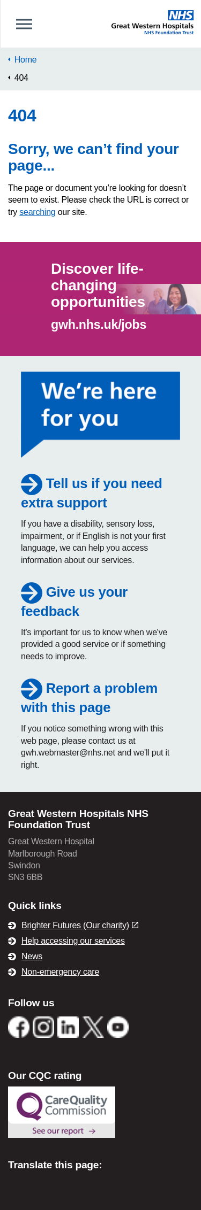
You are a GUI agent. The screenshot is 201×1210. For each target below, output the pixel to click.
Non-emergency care (60, 971)
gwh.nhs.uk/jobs (98, 325)
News (31, 956)
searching (37, 212)
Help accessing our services (73, 940)
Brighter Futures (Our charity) (79, 925)
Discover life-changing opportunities (98, 285)
